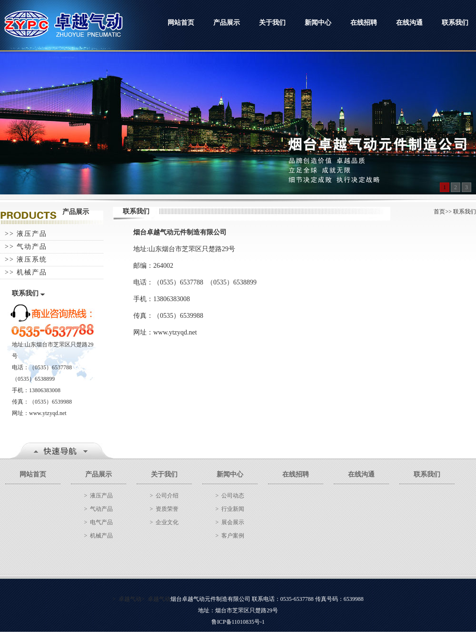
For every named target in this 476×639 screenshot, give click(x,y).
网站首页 (181, 22)
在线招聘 (363, 22)
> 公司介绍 (164, 495)
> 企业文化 (164, 522)
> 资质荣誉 (164, 509)
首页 (439, 211)
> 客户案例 (230, 535)
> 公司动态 (230, 495)
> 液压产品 (98, 495)
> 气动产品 (98, 509)
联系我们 (455, 22)
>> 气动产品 (26, 246)
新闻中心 (318, 22)
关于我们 (272, 22)
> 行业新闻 (230, 509)
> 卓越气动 (126, 599)
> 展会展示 (230, 522)
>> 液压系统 (26, 259)
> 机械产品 (98, 535)
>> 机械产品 (26, 272)
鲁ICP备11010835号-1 (238, 622)
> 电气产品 (98, 522)
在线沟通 (409, 22)
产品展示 (226, 22)
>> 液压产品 (26, 233)
